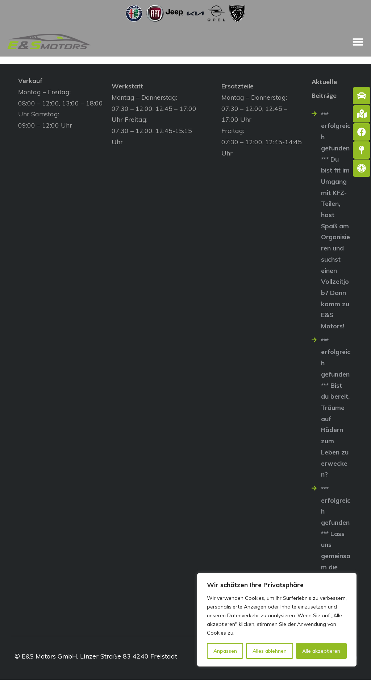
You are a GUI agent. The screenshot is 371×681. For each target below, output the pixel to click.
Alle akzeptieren (321, 651)
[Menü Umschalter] (358, 41)
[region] (277, 620)
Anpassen (225, 651)
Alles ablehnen (270, 651)
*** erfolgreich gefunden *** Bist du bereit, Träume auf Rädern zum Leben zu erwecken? (335, 408)
